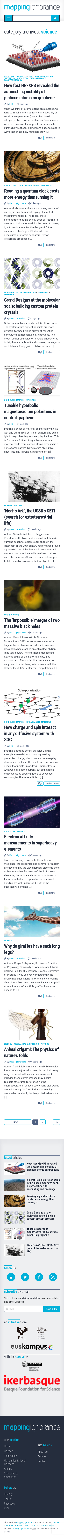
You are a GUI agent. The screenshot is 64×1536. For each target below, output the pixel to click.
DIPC (11, 104)
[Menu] (8, 18)
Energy (28, 186)
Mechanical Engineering (26, 1044)
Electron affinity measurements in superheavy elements (30, 843)
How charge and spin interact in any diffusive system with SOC (30, 733)
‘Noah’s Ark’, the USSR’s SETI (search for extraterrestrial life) (29, 517)
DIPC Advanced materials (38, 722)
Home (7, 1446)
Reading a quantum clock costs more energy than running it (41, 1199)
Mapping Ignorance (17, 203)
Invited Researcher (17, 319)
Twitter (8, 1498)
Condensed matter (14, 400)
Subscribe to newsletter (11, 1475)
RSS (6, 1508)
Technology (10, 1455)
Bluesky (8, 1494)
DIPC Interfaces (38, 78)
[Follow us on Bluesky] (11, 1277)
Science (8, 1451)
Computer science (13, 186)
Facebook (9, 1503)
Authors (42, 1456)
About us (43, 1451)
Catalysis (9, 76)
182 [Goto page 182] (56, 1122)
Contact (42, 1461)
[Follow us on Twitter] (25, 1277)
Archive (8, 1468)
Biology (8, 505)
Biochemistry (11, 293)
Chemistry (21, 76)
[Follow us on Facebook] (39, 1277)
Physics (21, 831)
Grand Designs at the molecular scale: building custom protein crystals (32, 306)
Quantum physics (43, 186)
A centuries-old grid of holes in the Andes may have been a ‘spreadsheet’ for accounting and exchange (43, 1184)
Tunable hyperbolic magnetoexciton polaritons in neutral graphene (30, 411)
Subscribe (51, 1308)
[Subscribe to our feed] (53, 1277)
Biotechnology (28, 293)
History (18, 505)
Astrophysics (11, 615)
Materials (9, 295)
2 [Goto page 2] (42, 1122)
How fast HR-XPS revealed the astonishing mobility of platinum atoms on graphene (31, 92)
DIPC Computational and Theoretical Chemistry (29, 77)
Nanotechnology (13, 80)
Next (17, 1122)
